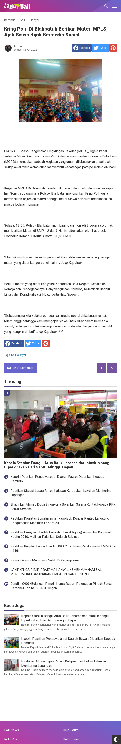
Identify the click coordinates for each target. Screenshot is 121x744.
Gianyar (21, 355)
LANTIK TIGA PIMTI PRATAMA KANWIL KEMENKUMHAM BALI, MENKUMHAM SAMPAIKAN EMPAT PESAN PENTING (56, 572)
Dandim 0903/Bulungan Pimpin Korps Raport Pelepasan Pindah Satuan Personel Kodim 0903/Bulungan (61, 586)
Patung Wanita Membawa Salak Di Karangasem (44, 560)
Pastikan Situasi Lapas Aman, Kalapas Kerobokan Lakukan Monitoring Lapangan (60, 493)
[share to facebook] (82, 48)
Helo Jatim (71, 730)
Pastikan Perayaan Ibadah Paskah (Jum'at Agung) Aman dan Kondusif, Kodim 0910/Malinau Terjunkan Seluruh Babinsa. (61, 534)
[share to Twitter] (100, 48)
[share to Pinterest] (113, 48)
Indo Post (11, 739)
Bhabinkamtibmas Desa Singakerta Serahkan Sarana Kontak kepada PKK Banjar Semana (62, 506)
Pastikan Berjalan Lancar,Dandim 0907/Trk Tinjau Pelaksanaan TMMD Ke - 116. (63, 548)
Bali (13, 355)
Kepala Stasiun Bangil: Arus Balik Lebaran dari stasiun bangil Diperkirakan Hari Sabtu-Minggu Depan (57, 465)
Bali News (11, 730)
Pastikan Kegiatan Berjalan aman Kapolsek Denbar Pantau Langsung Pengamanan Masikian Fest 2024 (59, 520)
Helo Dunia (71, 739)
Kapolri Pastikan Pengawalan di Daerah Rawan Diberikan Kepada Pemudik (57, 479)
